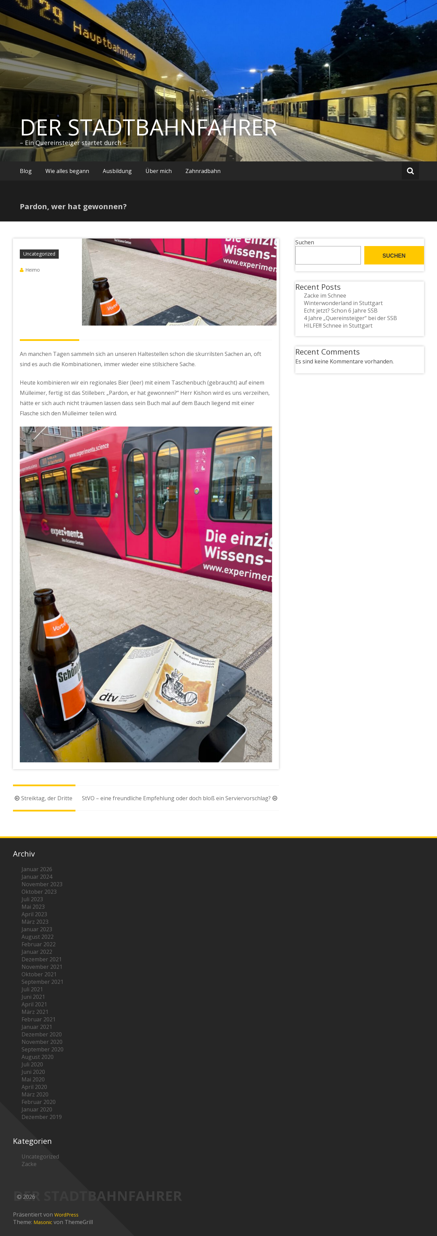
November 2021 (42, 967)
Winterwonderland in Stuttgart (343, 303)
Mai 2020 (33, 1079)
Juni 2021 (33, 997)
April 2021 (34, 1004)
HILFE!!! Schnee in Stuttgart (338, 325)
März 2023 (35, 921)
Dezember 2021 (42, 959)
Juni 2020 (33, 1072)
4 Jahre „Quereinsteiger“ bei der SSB (350, 318)
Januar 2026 (37, 869)
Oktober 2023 (39, 891)
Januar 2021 (37, 1027)
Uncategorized (39, 253)
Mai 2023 (33, 906)
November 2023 (42, 884)
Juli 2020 (32, 1064)
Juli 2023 (32, 899)
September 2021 (43, 982)
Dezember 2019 (42, 1117)
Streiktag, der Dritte (42, 798)
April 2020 (34, 1087)
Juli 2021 (32, 989)
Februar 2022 (39, 944)
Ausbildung (117, 171)
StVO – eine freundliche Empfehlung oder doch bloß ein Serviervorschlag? (180, 798)
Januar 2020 (37, 1109)
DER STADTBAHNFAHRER (148, 127)
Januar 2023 (37, 929)
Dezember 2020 (42, 1034)
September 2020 (43, 1049)
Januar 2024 (37, 876)
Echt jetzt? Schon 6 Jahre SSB (341, 310)
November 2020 (42, 1042)
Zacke (29, 1164)
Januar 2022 (37, 951)
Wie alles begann (67, 171)
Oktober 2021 (39, 974)
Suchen (304, 242)
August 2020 (38, 1057)
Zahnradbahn (203, 171)
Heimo (32, 270)
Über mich (158, 171)
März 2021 (35, 1012)
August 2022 (38, 936)
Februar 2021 (39, 1019)
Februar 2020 (39, 1102)
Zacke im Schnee (325, 295)
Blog (26, 171)
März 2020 (35, 1094)
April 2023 (34, 914)
